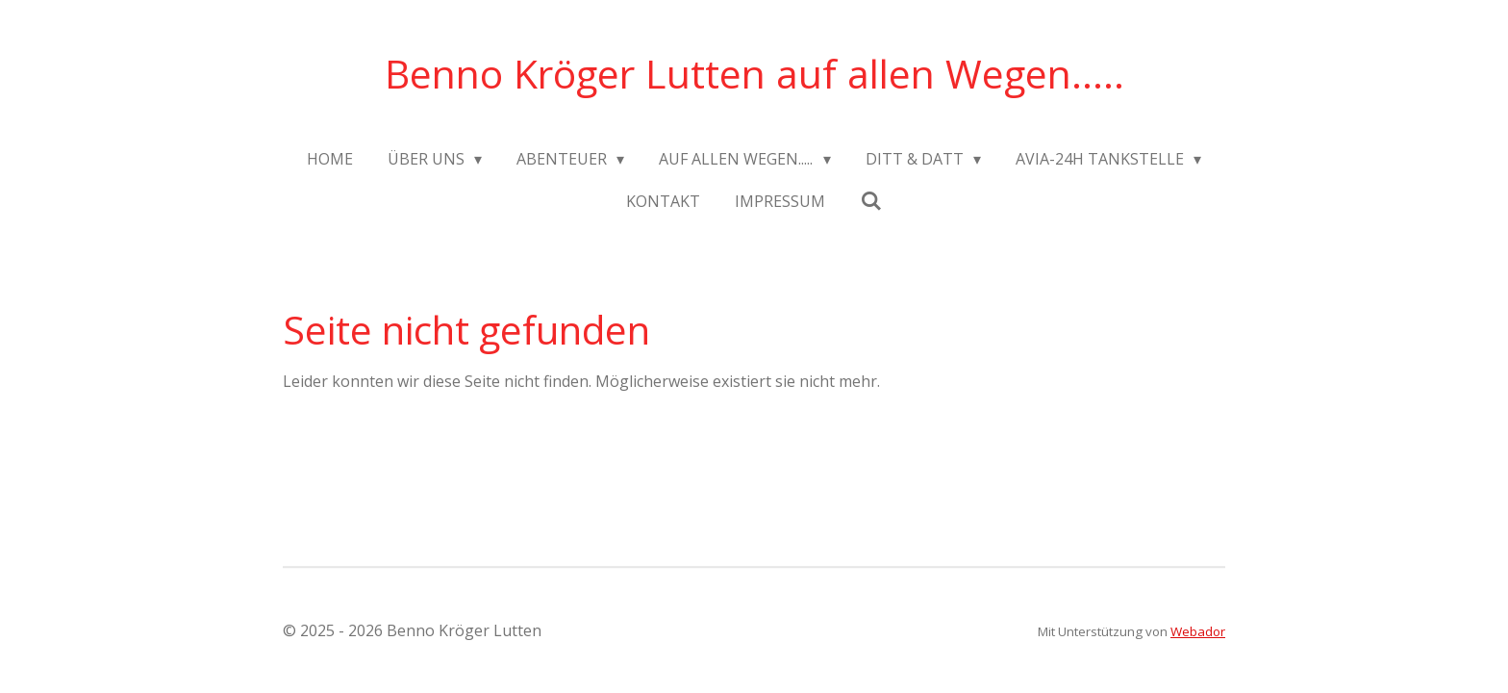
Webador (1197, 631)
